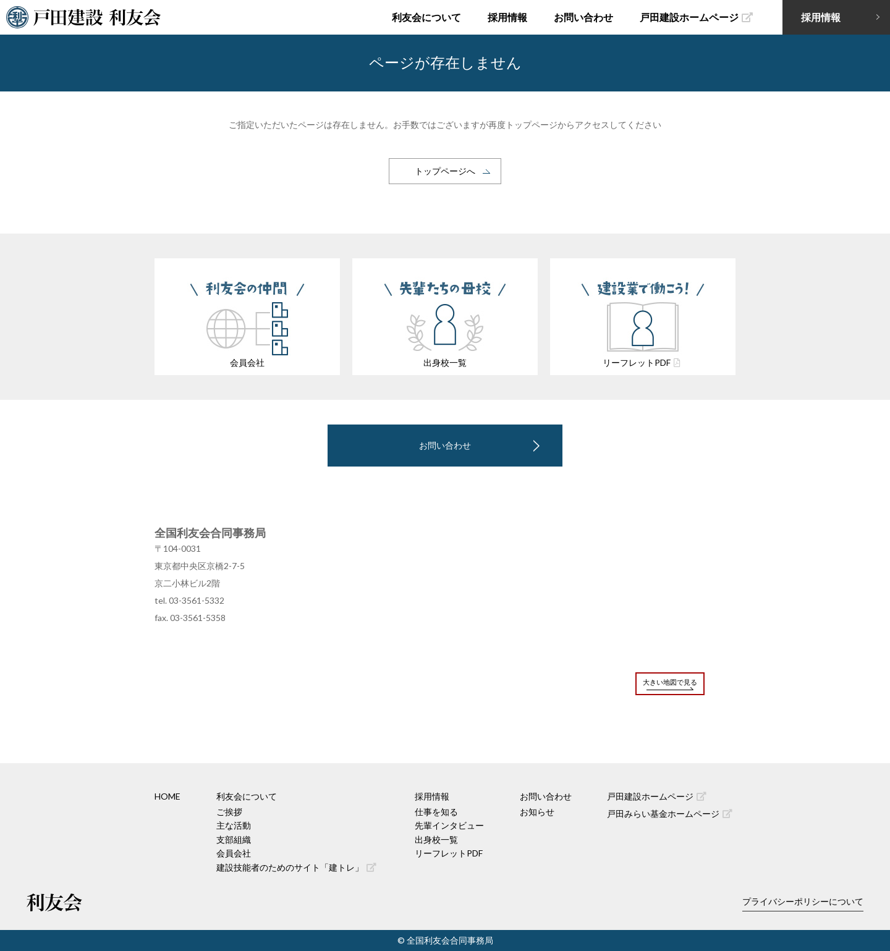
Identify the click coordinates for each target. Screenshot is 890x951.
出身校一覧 (436, 839)
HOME (167, 796)
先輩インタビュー (449, 825)
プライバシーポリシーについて (802, 901)
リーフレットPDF (449, 853)
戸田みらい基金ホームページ (669, 813)
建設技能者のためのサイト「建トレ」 (296, 867)
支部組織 (233, 839)
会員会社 (233, 853)
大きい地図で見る (670, 682)
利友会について (426, 17)
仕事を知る (436, 811)
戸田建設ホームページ (696, 17)
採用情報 (507, 17)
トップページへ (445, 171)
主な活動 (233, 825)
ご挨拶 (229, 811)
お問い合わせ (583, 17)
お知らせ (537, 811)
